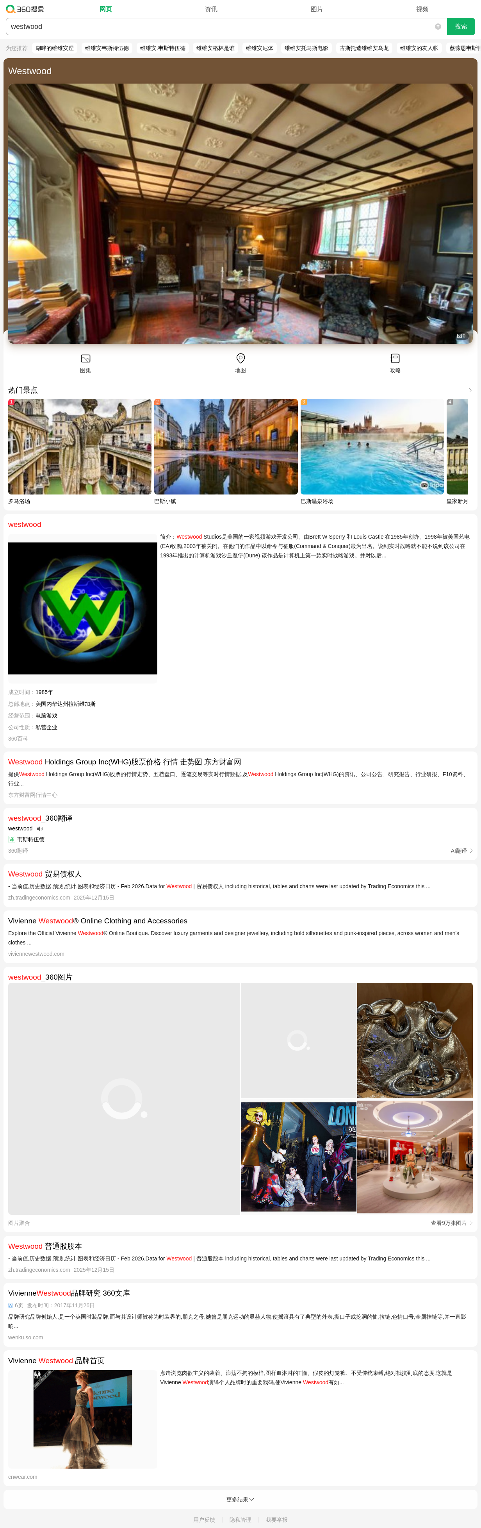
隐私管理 (240, 1520)
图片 (317, 9)
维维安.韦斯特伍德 (162, 48)
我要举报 (277, 1520)
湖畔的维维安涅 (55, 48)
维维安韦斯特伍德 (107, 48)
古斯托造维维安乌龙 (364, 48)
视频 (422, 9)
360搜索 (27, 9)
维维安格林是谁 (215, 48)
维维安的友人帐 (419, 48)
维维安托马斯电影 (306, 48)
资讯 (211, 9)
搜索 (461, 26)
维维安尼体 (259, 48)
